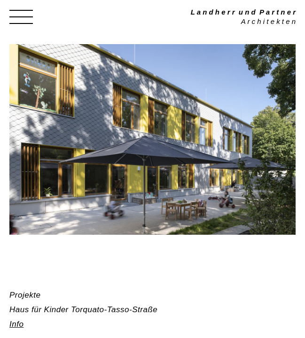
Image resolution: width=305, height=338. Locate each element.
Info (16, 324)
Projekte (24, 295)
